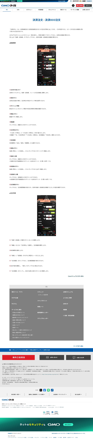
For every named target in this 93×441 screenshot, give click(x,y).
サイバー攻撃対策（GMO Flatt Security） (40, 407)
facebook (44, 390)
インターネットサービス (12, 437)
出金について (16, 325)
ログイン (88, 5)
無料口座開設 (80, 5)
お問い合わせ (51, 357)
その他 (76, 437)
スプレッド (40, 292)
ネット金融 (60, 437)
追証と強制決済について (19, 320)
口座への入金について (18, 322)
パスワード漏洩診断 (29, 405)
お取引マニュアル (68, 292)
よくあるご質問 (67, 298)
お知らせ (65, 304)
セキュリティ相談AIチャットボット (49, 405)
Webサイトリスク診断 (38, 405)
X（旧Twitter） (73, 5)
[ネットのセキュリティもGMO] (11, 1)
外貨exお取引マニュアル (36, 350)
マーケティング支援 (44, 437)
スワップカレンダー (42, 318)
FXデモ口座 (15, 298)
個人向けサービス (71, 437)
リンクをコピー (52, 390)
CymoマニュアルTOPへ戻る (76, 276)
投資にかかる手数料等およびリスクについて (13, 364)
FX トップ (15, 350)
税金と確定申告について (19, 332)
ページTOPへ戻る (78, 346)
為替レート (40, 306)
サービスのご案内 (16, 309)
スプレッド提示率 (43, 295)
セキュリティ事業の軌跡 (59, 407)
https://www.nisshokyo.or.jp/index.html (50, 374)
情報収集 (54, 437)
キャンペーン (52, 9)
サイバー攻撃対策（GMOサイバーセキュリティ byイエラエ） (20, 407)
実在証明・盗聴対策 (5, 407)
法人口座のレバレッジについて (20, 337)
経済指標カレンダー (42, 312)
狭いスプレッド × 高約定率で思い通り (22, 335)
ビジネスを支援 (30, 437)
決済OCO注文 (46, 350)
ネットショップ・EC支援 (22, 437)
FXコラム (14, 304)
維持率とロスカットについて (20, 317)
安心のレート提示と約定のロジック (22, 330)
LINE (48, 390)
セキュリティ (37, 437)
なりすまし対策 (51, 407)
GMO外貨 (8, 400)
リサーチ (50, 437)
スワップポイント (42, 300)
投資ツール (15, 327)
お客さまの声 (78, 358)
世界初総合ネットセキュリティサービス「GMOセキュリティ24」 (13, 405)
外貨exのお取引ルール (18, 312)
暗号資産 (64, 437)
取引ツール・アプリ (17, 292)
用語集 (65, 309)
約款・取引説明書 (69, 315)
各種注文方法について (18, 315)
